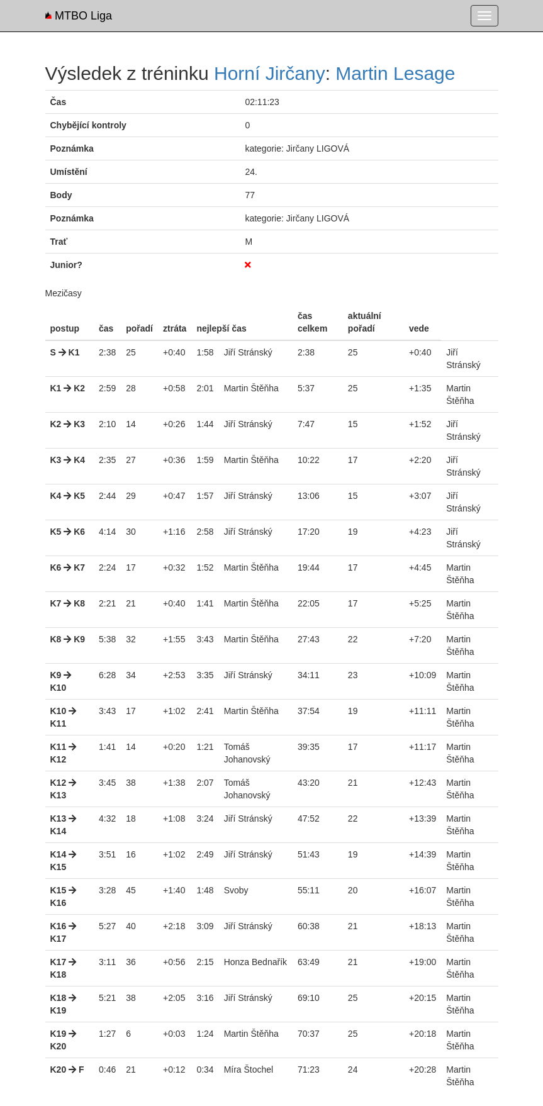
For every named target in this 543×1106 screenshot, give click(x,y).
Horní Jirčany (269, 73)
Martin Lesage (395, 73)
